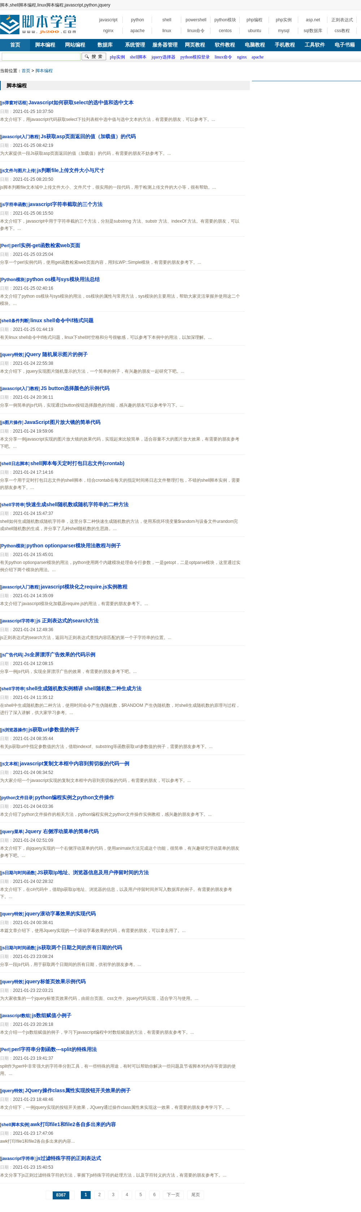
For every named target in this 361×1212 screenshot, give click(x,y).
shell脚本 (138, 57)
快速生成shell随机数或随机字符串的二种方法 (77, 504)
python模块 (225, 19)
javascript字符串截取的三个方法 (66, 204)
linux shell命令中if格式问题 (61, 320)
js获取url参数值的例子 (54, 729)
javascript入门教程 (20, 136)
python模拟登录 (195, 57)
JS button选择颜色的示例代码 (75, 388)
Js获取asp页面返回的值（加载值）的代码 (88, 136)
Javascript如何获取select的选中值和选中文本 (81, 102)
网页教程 (195, 45)
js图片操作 (11, 422)
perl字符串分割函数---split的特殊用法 (53, 1049)
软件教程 (225, 45)
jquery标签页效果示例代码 (55, 981)
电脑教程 (255, 45)
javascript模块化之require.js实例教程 (84, 587)
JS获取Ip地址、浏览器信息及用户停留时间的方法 (93, 872)
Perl (5, 245)
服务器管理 (165, 45)
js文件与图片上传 (18, 170)
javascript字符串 (17, 620)
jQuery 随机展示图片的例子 (56, 354)
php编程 (254, 19)
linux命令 (196, 30)
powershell (196, 19)
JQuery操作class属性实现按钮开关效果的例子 (78, 1090)
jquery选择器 (164, 57)
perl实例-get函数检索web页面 (45, 245)
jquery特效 (12, 354)
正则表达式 (342, 19)
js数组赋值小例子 (52, 1015)
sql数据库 (313, 30)
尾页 (195, 1194)
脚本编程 (45, 45)
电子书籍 (345, 45)
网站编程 (75, 45)
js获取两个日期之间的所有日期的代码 (79, 947)
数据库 (105, 45)
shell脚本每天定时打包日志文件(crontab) (77, 463)
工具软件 (315, 45)
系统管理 (135, 45)
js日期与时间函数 (18, 872)
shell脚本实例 (14, 1124)
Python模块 (13, 279)
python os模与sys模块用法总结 (62, 279)
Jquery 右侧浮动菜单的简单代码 (62, 831)
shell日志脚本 (14, 463)
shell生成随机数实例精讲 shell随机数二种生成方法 (84, 688)
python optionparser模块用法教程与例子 (73, 545)
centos (225, 30)
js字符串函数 (13, 204)
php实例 (284, 19)
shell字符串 (12, 504)
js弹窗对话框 (13, 102)
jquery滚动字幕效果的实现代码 (60, 913)
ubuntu (254, 30)
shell (166, 19)
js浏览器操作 (13, 729)
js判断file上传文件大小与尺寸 (70, 170)
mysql (283, 30)
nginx (108, 30)
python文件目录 (17, 797)
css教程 (342, 30)
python (137, 19)
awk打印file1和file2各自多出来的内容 (73, 1124)
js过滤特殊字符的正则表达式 (68, 1158)
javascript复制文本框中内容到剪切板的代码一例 (74, 763)
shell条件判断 (14, 320)
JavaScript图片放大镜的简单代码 (62, 422)
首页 (15, 45)
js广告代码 (11, 654)
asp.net (313, 19)
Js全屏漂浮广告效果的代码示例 (60, 654)
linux (166, 30)
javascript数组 (15, 1015)
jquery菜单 (12, 831)
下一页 (173, 1194)
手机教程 (285, 45)
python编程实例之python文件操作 (74, 797)
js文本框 (9, 763)
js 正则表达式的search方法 (67, 620)
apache (137, 30)
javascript (108, 19)
